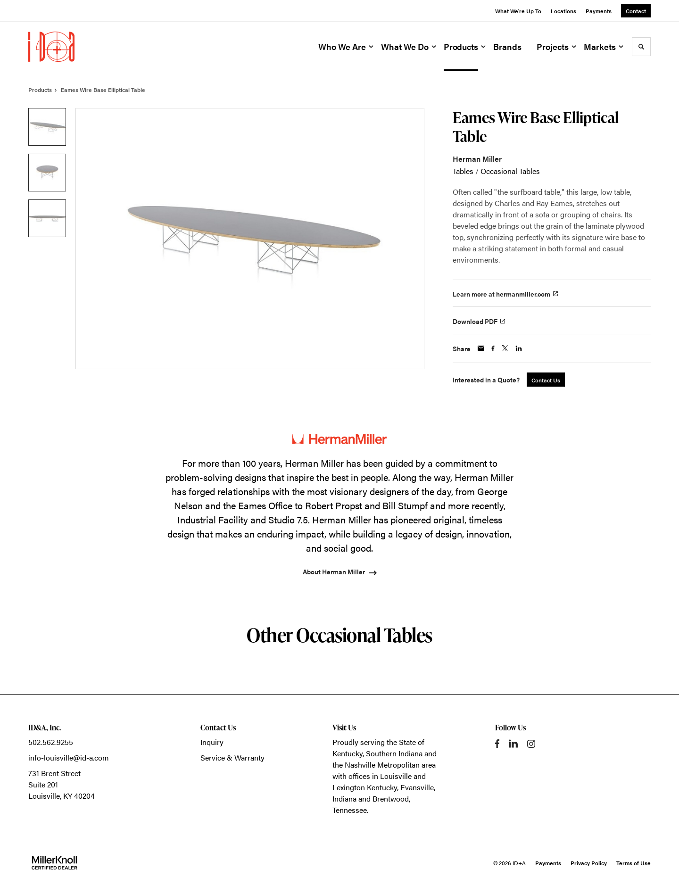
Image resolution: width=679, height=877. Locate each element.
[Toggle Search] (641, 46)
